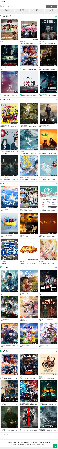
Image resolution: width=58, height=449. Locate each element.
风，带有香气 (42, 178)
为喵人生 (22, 321)
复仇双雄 (22, 431)
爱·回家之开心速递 (4, 126)
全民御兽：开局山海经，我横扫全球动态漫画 (11, 347)
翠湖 (40, 68)
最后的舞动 (22, 94)
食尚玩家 (22, 263)
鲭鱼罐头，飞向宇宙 (24, 178)
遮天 (1, 294)
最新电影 (7, 10)
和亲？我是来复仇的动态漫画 (46, 321)
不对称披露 (3, 68)
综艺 (37, 10)
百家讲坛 (41, 236)
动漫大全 (5, 268)
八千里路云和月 (23, 126)
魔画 (21, 68)
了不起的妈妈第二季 (5, 210)
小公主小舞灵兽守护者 (25, 347)
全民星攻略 (3, 263)
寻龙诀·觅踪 (42, 431)
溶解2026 (41, 42)
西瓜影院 (2, 1)
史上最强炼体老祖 (4, 321)
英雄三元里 (3, 405)
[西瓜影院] (47, 444)
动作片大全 (6, 353)
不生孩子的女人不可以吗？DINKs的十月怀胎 (11, 152)
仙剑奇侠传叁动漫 (43, 347)
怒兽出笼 (22, 378)
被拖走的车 (22, 42)
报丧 (1, 42)
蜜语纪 (40, 152)
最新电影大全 (7, 16)
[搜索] (51, 6)
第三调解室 (22, 236)
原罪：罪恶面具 (43, 94)
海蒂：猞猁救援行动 (24, 294)
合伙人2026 (42, 210)
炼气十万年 (42, 294)
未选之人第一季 (4, 178)
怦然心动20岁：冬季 (25, 210)
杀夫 (1, 94)
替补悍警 (41, 378)
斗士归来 (41, 405)
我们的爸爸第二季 (43, 263)
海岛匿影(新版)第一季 (44, 126)
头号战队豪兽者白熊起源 (26, 405)
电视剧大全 (6, 100)
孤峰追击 (2, 431)
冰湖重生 (22, 152)
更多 (56, 16)
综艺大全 (5, 184)
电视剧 (22, 10)
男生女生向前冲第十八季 (6, 236)
